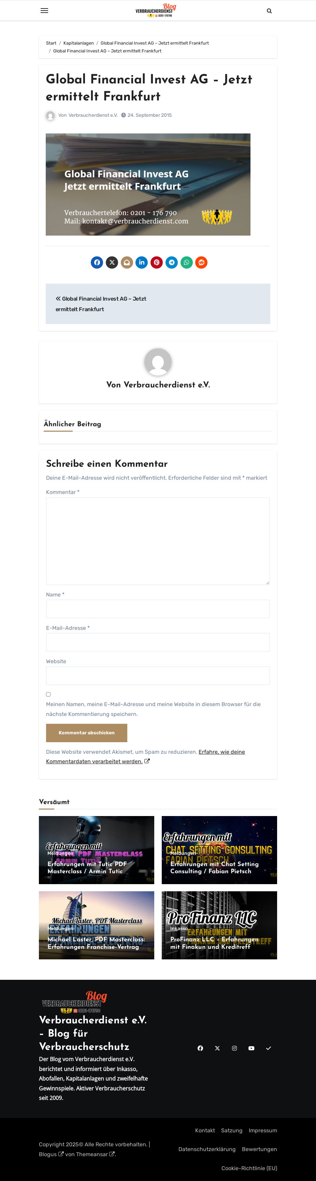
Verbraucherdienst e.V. (93, 115)
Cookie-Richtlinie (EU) (249, 1168)
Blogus (51, 1154)
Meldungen (60, 853)
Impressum (263, 1130)
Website (56, 661)
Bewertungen (259, 1149)
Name (55, 594)
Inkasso (179, 928)
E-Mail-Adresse (68, 627)
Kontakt (205, 1130)
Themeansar (95, 1154)
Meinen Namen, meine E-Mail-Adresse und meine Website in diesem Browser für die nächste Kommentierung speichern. (153, 709)
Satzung (232, 1130)
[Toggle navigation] (44, 10)
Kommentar (63, 492)
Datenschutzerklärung (207, 1149)
